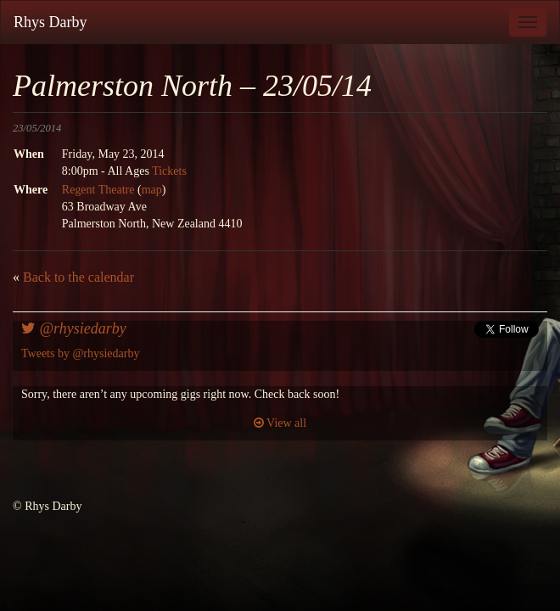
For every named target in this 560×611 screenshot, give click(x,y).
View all (280, 423)
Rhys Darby (50, 22)
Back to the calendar (78, 277)
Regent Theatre (98, 189)
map (152, 189)
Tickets (169, 171)
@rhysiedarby (73, 328)
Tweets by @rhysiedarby (80, 353)
